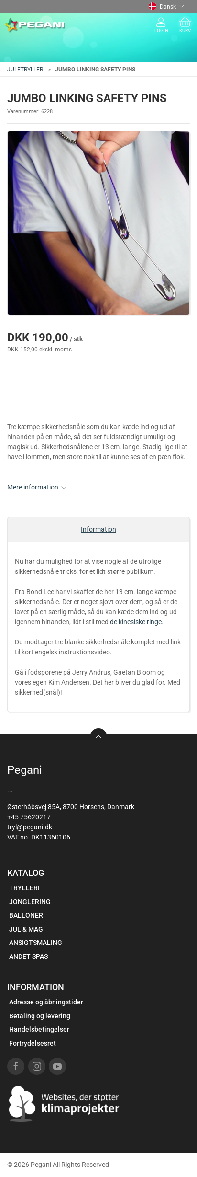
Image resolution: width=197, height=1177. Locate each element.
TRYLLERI (24, 888)
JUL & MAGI (27, 929)
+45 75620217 (29, 817)
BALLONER (26, 915)
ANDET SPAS (28, 956)
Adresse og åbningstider (46, 1002)
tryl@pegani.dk (29, 827)
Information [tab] (98, 529)
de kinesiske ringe (136, 622)
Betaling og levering (39, 1016)
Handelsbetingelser (39, 1029)
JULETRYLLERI (25, 69)
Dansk (166, 6)
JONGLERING (30, 902)
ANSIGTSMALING (35, 942)
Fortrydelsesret (32, 1043)
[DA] (35, 25)
